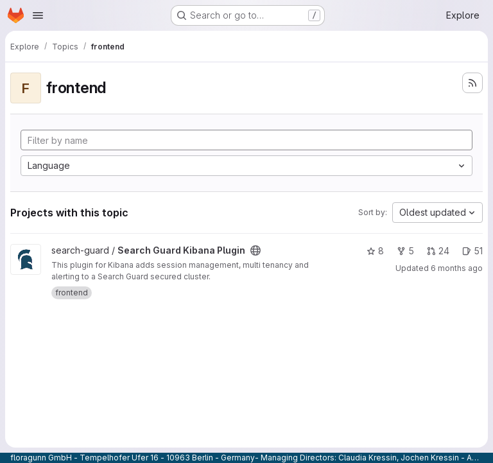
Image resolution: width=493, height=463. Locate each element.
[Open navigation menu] (38, 15)
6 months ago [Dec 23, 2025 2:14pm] (457, 268)
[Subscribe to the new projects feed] (472, 83)
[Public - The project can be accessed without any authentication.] (255, 250)
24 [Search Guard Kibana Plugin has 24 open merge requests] (438, 250)
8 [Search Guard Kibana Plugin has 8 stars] (375, 250)
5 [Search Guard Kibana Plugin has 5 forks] (405, 250)
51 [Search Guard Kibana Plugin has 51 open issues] (472, 250)
